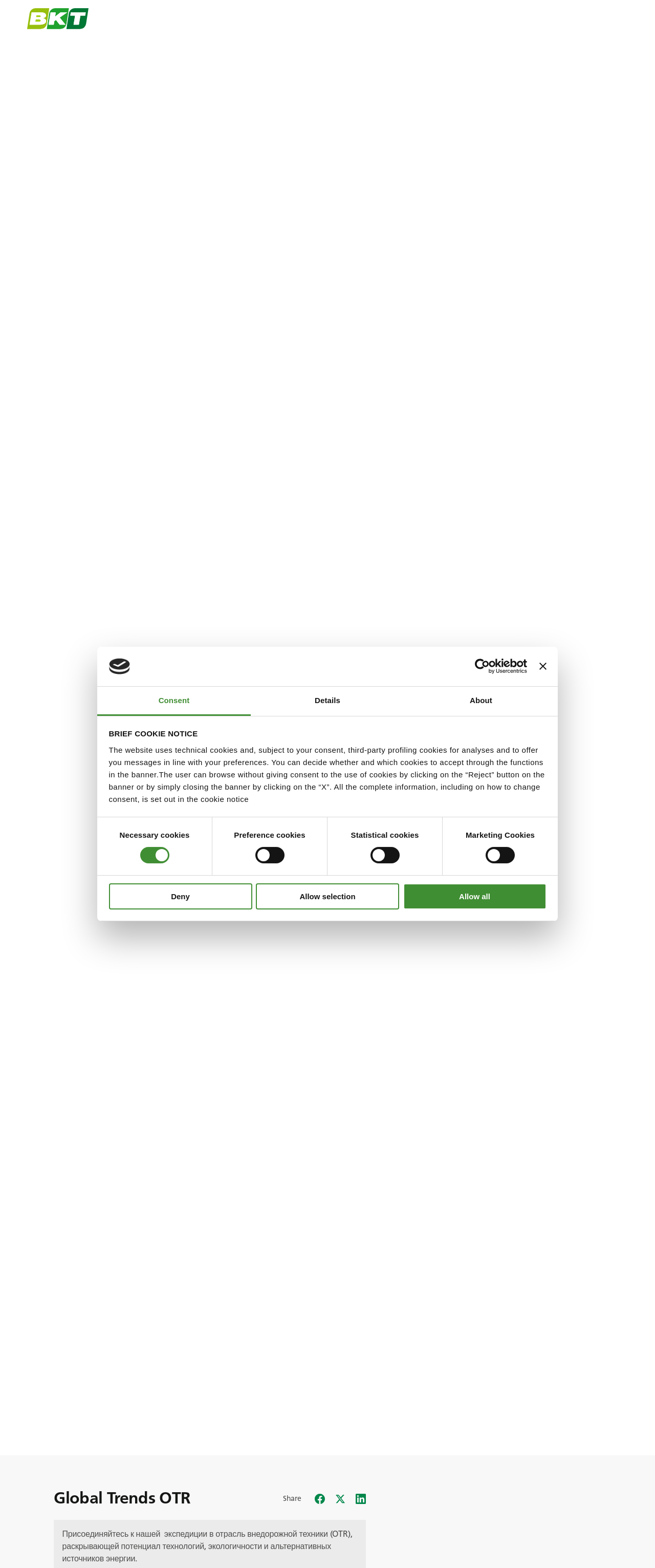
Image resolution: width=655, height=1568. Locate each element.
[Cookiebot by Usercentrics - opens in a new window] (482, 666)
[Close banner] (543, 666)
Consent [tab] (174, 700)
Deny (180, 896)
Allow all (474, 896)
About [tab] (481, 700)
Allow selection (327, 896)
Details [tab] (327, 700)
